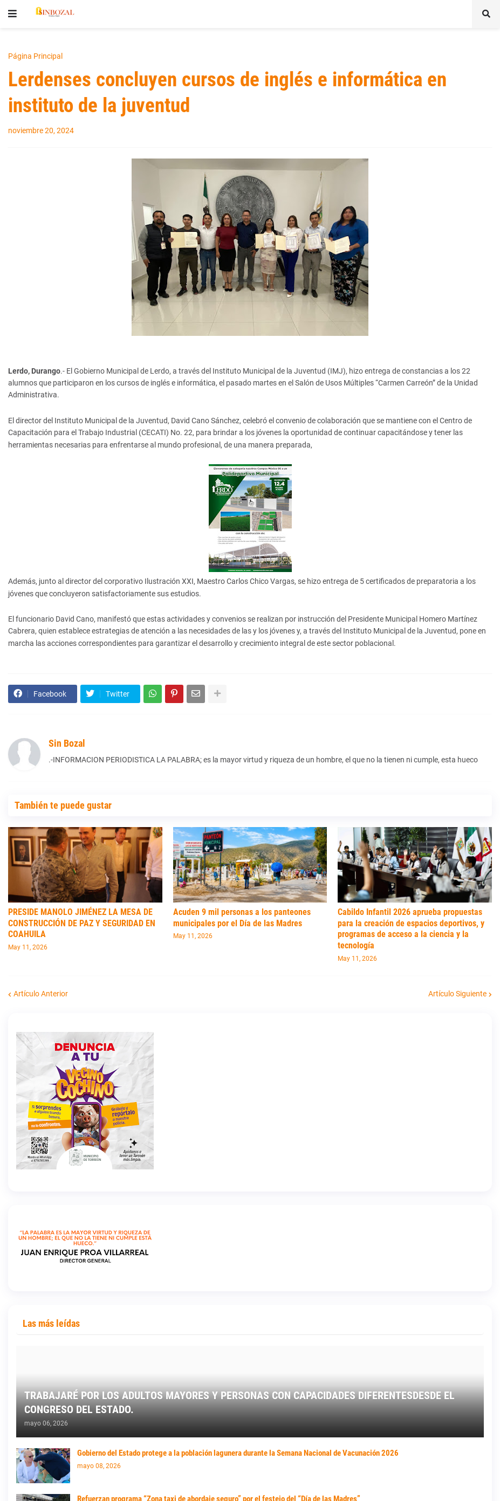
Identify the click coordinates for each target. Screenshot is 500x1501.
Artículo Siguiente (457, 993)
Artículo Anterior (40, 993)
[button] (12, 14)
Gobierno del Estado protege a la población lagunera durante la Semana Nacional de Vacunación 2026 (238, 1453)
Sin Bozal (67, 743)
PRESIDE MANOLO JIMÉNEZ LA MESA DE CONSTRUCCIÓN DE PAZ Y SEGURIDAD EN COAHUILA (81, 923)
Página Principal (35, 56)
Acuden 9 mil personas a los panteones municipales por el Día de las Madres (242, 917)
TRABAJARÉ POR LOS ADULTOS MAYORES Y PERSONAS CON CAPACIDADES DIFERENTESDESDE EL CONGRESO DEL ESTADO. (239, 1402)
